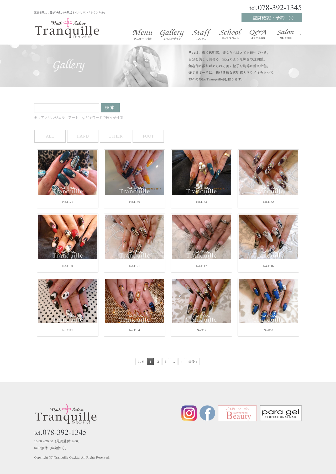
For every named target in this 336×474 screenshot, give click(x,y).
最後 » (192, 361)
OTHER (115, 136)
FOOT (148, 136)
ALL (50, 136)
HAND (83, 136)
